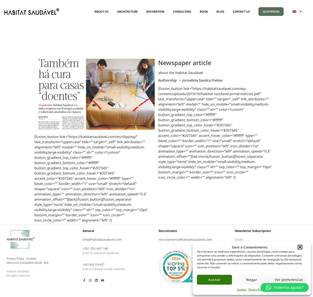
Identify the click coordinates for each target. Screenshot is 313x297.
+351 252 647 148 (95, 248)
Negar (251, 279)
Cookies (241, 289)
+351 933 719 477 (93, 265)
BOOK (204, 11)
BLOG (220, 11)
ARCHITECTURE (127, 11)
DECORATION (155, 11)
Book (38, 263)
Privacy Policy (256, 289)
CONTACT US (241, 11)
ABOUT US (101, 11)
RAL (46, 263)
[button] (300, 247)
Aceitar (214, 279)
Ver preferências (289, 279)
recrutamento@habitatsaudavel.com (185, 239)
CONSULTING (182, 11)
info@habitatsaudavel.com (102, 239)
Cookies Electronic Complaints (21, 261)
